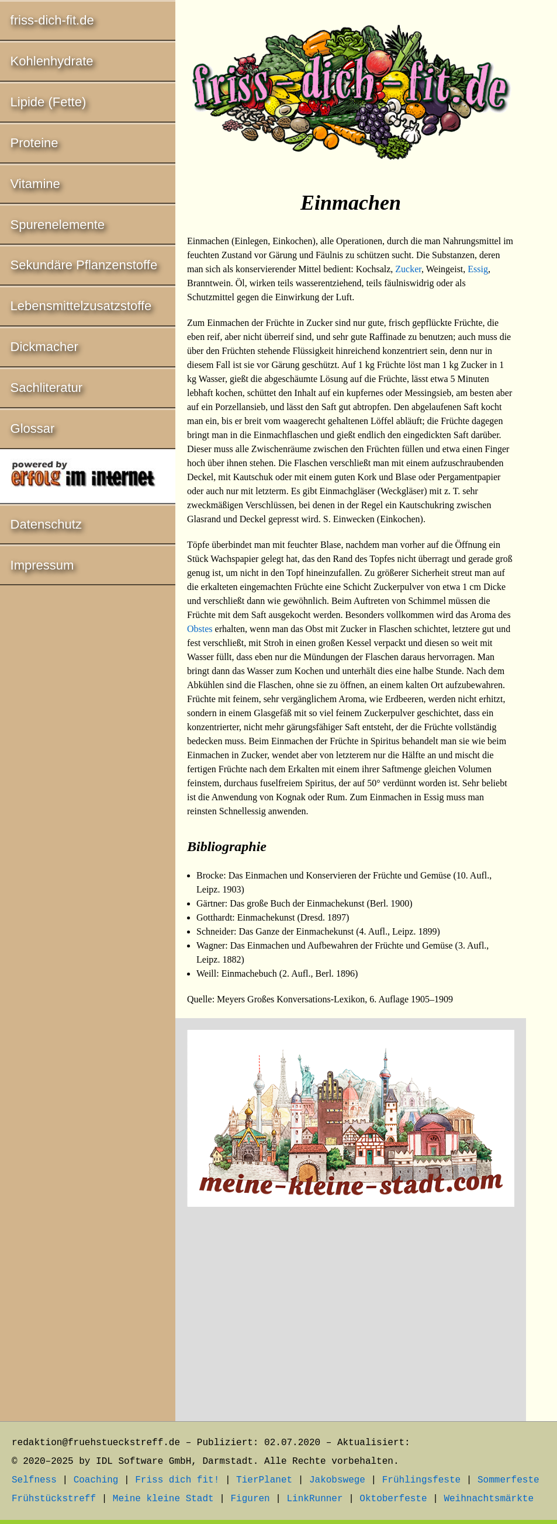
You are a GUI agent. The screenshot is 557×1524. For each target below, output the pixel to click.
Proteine (34, 143)
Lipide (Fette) (49, 102)
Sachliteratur (47, 387)
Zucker (408, 269)
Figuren (249, 1499)
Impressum (42, 565)
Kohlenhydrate (52, 61)
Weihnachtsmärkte (489, 1499)
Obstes (200, 629)
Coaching (96, 1480)
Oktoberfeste (393, 1499)
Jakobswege (337, 1480)
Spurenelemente (58, 224)
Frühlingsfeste (421, 1480)
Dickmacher (44, 346)
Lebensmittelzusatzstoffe (81, 305)
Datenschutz (46, 524)
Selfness (34, 1480)
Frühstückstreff (54, 1499)
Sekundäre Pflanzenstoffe (84, 265)
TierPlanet (264, 1480)
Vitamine (35, 183)
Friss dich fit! (177, 1480)
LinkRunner (315, 1499)
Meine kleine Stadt (163, 1499)
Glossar (33, 428)
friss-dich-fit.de (52, 20)
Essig (478, 269)
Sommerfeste (508, 1480)
